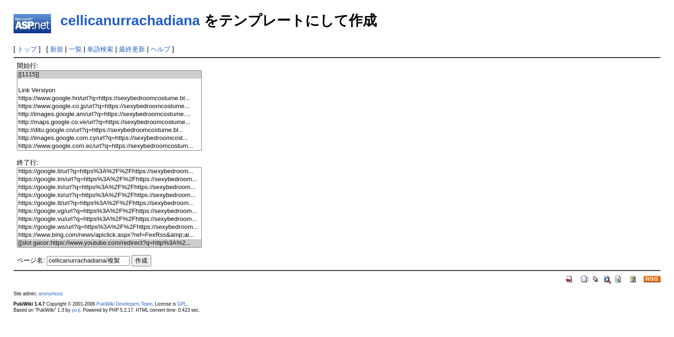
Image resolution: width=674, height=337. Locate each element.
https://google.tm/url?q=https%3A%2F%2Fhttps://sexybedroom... (109, 179)
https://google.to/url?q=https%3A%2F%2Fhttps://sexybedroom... (109, 195)
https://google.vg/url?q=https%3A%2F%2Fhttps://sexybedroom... (109, 211)
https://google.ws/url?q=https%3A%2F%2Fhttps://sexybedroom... (109, 227)
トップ (27, 49)
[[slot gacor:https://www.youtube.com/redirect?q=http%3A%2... (109, 243)
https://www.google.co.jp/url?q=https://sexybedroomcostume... (109, 106)
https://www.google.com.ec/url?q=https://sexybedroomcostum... (109, 146)
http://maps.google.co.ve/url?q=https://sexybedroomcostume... (109, 122)
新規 (56, 49)
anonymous (50, 293)
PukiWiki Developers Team (124, 304)
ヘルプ (160, 49)
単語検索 (100, 49)
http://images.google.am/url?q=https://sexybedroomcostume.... (109, 114)
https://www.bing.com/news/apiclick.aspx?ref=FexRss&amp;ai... (109, 235)
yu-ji (76, 310)
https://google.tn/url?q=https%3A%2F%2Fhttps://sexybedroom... (109, 187)
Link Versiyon (109, 91)
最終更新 (132, 49)
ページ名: (31, 260)
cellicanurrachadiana (130, 20)
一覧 (75, 49)
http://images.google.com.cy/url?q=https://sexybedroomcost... (109, 138)
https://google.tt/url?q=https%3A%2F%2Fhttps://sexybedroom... (109, 203)
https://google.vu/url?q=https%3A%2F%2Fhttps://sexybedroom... (109, 219)
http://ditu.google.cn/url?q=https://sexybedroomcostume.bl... (109, 130)
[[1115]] (109, 75)
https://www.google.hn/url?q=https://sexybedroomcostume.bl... (109, 99)
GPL (182, 304)
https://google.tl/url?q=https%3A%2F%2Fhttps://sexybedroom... (109, 172)
